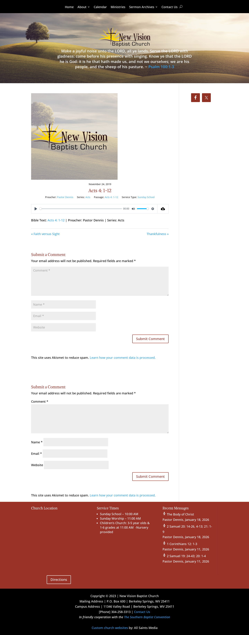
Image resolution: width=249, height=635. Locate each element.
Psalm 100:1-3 (161, 66)
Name (37, 442)
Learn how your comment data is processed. (123, 357)
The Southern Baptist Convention (147, 617)
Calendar (100, 7)
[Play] (36, 209)
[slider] (80, 208)
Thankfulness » (158, 234)
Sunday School (146, 197)
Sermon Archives (141, 7)
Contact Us (170, 7)
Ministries (118, 7)
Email (36, 453)
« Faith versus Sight (45, 234)
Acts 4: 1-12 (111, 197)
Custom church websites (110, 628)
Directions (58, 579)
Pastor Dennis (65, 197)
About (81, 7)
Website (37, 465)
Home (69, 7)
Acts (87, 197)
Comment (39, 401)
